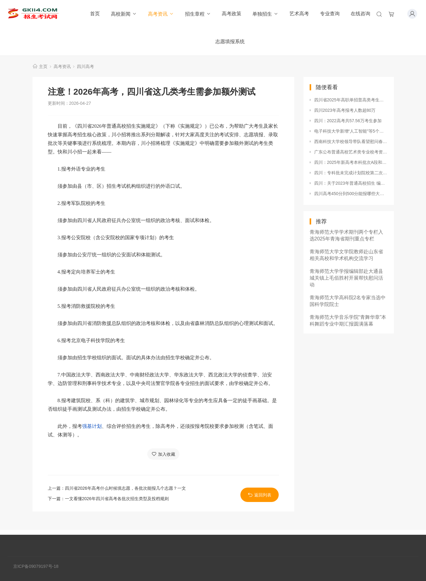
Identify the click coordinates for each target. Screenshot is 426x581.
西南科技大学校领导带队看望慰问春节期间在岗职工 (351, 141)
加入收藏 (163, 454)
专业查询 (330, 13)
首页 (95, 13)
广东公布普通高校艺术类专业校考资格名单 (351, 151)
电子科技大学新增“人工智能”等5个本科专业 (351, 131)
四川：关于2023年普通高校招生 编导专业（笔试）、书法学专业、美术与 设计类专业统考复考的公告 (351, 183)
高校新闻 (124, 14)
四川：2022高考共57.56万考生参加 (348, 120)
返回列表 (259, 494)
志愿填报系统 (230, 41)
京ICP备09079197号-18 (35, 566)
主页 (43, 66)
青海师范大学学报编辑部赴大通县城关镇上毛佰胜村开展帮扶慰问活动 (346, 278)
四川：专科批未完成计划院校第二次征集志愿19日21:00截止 (351, 172)
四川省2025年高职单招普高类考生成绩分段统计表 (351, 99)
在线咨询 (360, 13)
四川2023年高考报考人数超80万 (345, 110)
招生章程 (198, 14)
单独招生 (265, 14)
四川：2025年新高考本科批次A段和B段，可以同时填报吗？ (351, 162)
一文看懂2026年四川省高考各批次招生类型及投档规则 (117, 498)
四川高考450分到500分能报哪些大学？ (351, 193)
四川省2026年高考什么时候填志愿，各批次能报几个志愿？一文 (125, 488)
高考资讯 (161, 14)
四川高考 (85, 66)
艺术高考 (299, 13)
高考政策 (231, 13)
